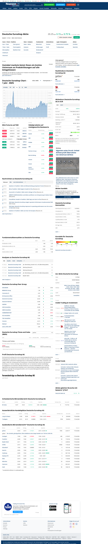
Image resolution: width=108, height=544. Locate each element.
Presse (4, 527)
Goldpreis (63, 537)
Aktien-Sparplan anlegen (65, 37)
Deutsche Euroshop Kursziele (63, 250)
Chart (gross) (16, 44)
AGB (49, 528)
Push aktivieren (60, 84)
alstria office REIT (6, 326)
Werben (25, 525)
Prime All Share (71, 285)
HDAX (71, 287)
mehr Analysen (6, 279)
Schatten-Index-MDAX (73, 290)
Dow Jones (34, 537)
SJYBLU (25, 142)
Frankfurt (4, 439)
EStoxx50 (42, 1)
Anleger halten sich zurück (71, 313)
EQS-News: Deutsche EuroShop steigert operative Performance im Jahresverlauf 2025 (31, 202)
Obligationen (68, 8)
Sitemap (5, 528)
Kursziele (26, 50)
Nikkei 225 (48, 537)
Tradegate (4, 419)
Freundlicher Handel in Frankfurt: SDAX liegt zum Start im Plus (25, 199)
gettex (4, 430)
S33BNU (24, 144)
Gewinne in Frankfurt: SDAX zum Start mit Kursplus (22, 210)
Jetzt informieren (7, 75)
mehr (61, 105)
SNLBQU (24, 147)
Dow (18, 1)
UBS (29, 138)
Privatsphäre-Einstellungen (54, 530)
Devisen (60, 8)
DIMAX (77, 285)
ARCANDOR (5, 287)
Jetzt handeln (67, 197)
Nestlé (30, 134)
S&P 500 (54, 537)
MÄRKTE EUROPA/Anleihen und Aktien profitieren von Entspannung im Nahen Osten (31, 195)
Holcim (30, 159)
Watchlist (75, 47)
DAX (25, 1)
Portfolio (75, 44)
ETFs (26, 8)
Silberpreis (18, 538)
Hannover (4, 464)
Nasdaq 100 (41, 537)
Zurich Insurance (31, 168)
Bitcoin (58, 1)
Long (51, 133)
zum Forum (5, 378)
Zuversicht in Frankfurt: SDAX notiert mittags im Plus (22, 192)
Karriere (5, 525)
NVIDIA (30, 142)
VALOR (4, 38)
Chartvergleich (17, 47)
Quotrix (4, 450)
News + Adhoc (27, 44)
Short (51, 134)
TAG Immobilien (6, 318)
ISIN (13, 38)
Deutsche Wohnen (7, 301)
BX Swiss (4, 405)
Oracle (30, 164)
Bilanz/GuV (39, 44)
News (9, 8)
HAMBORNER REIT (7, 312)
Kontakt (5, 523)
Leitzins (69, 538)
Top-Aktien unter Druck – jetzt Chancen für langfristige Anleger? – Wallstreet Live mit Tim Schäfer (71, 326)
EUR (57, 105)
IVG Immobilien (6, 315)
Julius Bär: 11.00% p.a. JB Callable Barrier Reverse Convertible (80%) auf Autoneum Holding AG (70, 341)
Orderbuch (5, 52)
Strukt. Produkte (44, 8)
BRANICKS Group (6, 290)
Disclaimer (50, 527)
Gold (50, 1)
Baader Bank (5, 442)
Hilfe (24, 523)
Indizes (15, 8)
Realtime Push (16, 50)
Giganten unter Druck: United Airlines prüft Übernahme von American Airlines (71, 334)
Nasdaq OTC (5, 456)
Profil (47, 47)
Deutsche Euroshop (7, 298)
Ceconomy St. (5, 293)
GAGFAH (4, 304)
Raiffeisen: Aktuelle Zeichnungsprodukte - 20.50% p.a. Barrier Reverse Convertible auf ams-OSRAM (71, 308)
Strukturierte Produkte (62, 44)
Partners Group (32, 151)
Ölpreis (64, 538)
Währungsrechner (56, 538)
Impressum (50, 523)
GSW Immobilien (6, 307)
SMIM (17, 537)
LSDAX (67, 287)
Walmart (4, 324)
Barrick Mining (32, 155)
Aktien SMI (6, 537)
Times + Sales (5, 47)
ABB (29, 146)
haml (3, 467)
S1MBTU (24, 136)
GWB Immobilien (6, 310)
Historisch (5, 55)
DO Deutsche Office (7, 296)
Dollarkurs (5, 538)
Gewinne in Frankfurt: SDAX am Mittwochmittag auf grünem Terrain (26, 186)
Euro (33, 1)
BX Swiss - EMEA (75, 288)
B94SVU (25, 130)
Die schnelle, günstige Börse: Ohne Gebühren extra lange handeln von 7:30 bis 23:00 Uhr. (27, 433)
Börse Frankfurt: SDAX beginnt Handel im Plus (21, 189)
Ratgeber (76, 8)
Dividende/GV (39, 50)
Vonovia (4, 321)
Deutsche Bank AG (60, 393)
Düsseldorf (5, 447)
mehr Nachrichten (7, 214)
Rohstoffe (54, 8)
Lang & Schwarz (6, 416)
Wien (3, 458)
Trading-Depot (60, 47)
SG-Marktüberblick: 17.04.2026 (69, 316)
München (4, 461)
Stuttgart (4, 436)
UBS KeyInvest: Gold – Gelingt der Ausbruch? (70, 320)
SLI (13, 537)
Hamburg (4, 453)
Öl (74, 1)
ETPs (30, 8)
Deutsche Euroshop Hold (14, 264)
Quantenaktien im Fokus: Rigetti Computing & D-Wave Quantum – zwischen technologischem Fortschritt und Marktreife (71, 348)
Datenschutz (51, 525)
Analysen (26, 47)
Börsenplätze (5, 50)
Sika (29, 172)
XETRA (3, 444)
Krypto (36, 8)
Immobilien (76, 295)
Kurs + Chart (5, 44)
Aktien (4, 8)
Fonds (21, 8)
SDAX (65, 285)
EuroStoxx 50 (26, 537)
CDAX (74, 287)
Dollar (66, 1)
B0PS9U (25, 133)
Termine (48, 44)
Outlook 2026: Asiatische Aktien (69, 364)
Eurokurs (12, 538)
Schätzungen (39, 47)
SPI (10, 1)
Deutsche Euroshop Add (14, 275)
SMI (3, 1)
